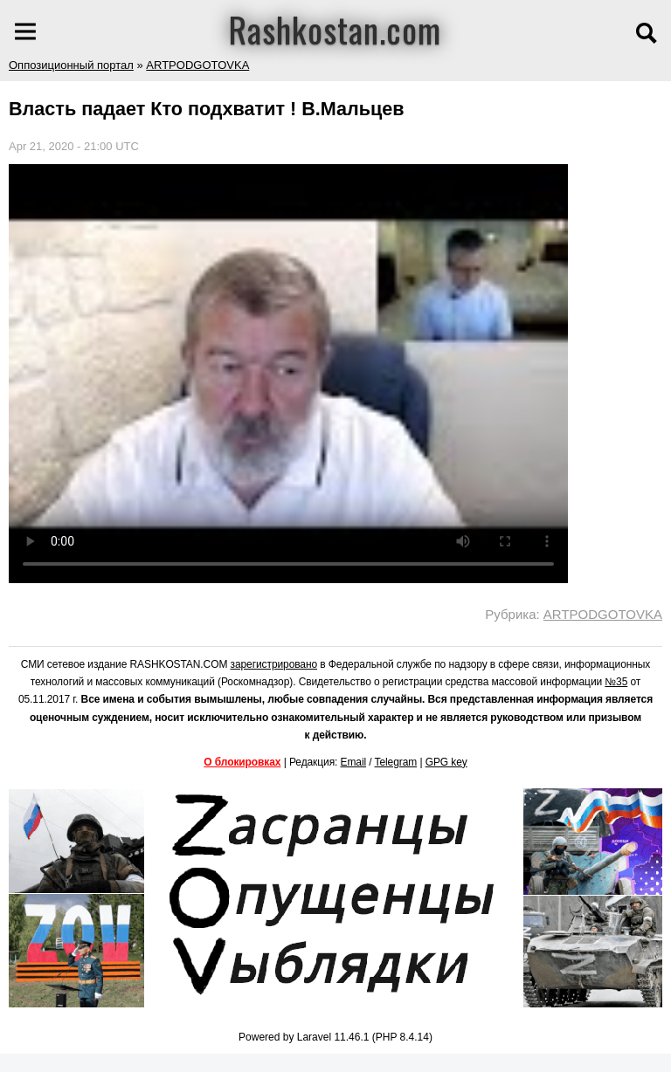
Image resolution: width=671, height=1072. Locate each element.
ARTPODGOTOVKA (197, 65)
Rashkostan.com (335, 28)
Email (354, 762)
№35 (616, 682)
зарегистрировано (274, 664)
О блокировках (242, 762)
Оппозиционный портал (71, 65)
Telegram (396, 762)
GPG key (446, 762)
